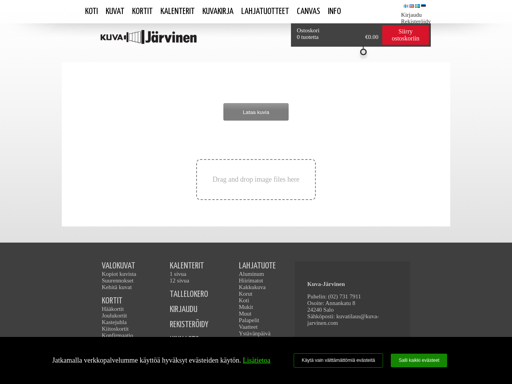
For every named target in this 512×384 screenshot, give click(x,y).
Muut (245, 313)
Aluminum (251, 274)
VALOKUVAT (118, 265)
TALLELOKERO (189, 294)
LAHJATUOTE (257, 265)
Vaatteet (248, 327)
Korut (246, 294)
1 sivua (178, 274)
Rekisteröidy (416, 21)
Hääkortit (113, 309)
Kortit (142, 11)
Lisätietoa (256, 360)
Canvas (308, 11)
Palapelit (249, 320)
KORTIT (112, 300)
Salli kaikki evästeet (419, 360)
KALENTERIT (187, 265)
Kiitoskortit (115, 329)
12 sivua (179, 280)
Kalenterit (177, 11)
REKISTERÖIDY (189, 324)
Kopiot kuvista (119, 274)
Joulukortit (114, 315)
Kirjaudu (411, 15)
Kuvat (115, 11)
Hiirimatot (251, 280)
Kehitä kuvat (117, 287)
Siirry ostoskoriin (405, 35)
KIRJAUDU (183, 309)
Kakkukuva (252, 287)
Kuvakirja (217, 11)
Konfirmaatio (117, 335)
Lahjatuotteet (265, 11)
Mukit (246, 307)
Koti (91, 11)
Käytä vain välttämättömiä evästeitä (338, 360)
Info (334, 11)
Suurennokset (118, 280)
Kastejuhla (114, 322)
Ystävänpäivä (255, 333)
